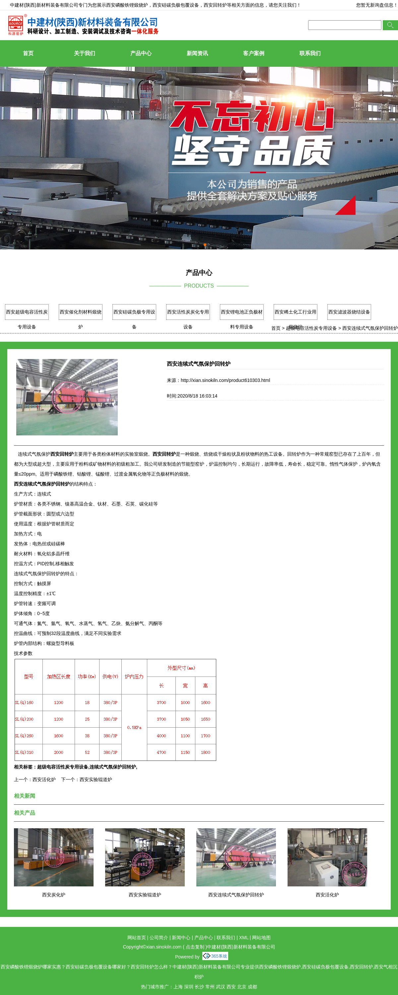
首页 (28, 53)
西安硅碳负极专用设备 (134, 319)
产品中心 (141, 53)
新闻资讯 (197, 53)
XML (243, 937)
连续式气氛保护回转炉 (113, 766)
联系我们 (310, 53)
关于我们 (84, 53)
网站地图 (261, 937)
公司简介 (159, 937)
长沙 (199, 986)
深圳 (188, 986)
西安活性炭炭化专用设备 (188, 319)
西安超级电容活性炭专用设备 (27, 319)
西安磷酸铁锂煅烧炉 (127, 5)
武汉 (220, 986)
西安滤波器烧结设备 (349, 312)
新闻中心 (181, 937)
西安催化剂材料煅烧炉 (80, 319)
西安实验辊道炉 (96, 779)
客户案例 (253, 53)
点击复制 (195, 947)
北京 (241, 986)
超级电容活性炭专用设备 (311, 328)
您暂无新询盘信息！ (377, 5)
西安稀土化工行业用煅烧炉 (295, 319)
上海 (178, 986)
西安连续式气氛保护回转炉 (370, 328)
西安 (231, 986)
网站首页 (136, 937)
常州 (210, 986)
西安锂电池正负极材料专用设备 (242, 319)
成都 (252, 986)
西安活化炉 (44, 779)
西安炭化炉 (53, 894)
